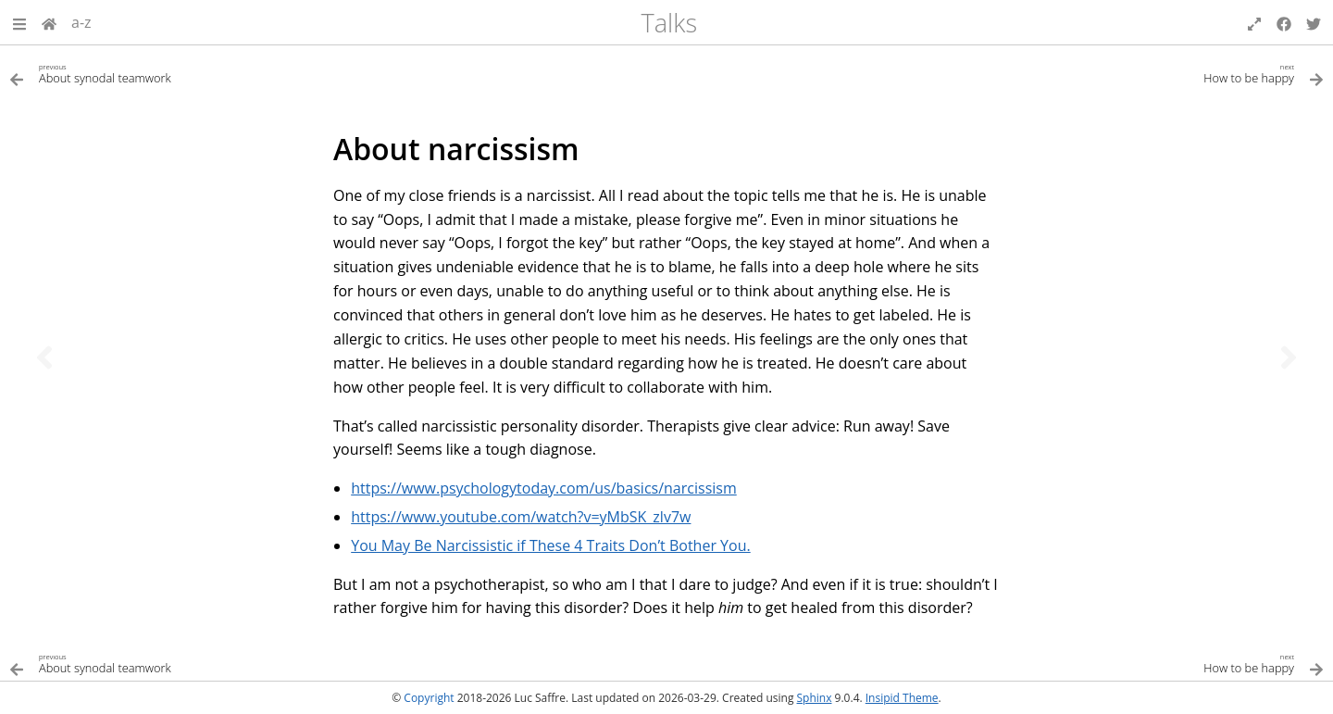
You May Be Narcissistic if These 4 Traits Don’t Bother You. (551, 545)
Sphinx (814, 698)
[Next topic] (1288, 357)
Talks (669, 23)
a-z (81, 22)
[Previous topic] (44, 357)
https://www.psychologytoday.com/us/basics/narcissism (544, 488)
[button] (19, 22)
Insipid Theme (902, 698)
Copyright (429, 698)
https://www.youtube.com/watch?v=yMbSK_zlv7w (521, 517)
